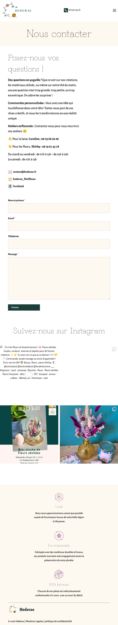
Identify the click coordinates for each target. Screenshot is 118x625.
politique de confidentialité (58, 621)
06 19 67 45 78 (50, 146)
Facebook (16, 186)
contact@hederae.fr (22, 171)
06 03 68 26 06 (50, 139)
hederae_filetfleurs (22, 179)
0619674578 (73, 11)
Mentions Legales (34, 621)
